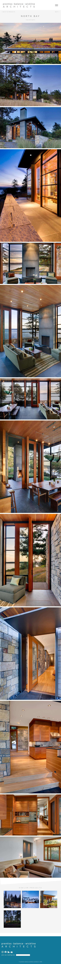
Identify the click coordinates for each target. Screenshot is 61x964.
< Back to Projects (8, 11)
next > (57, 11)
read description (30, 19)
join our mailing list (8, 955)
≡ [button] (56, 5)
